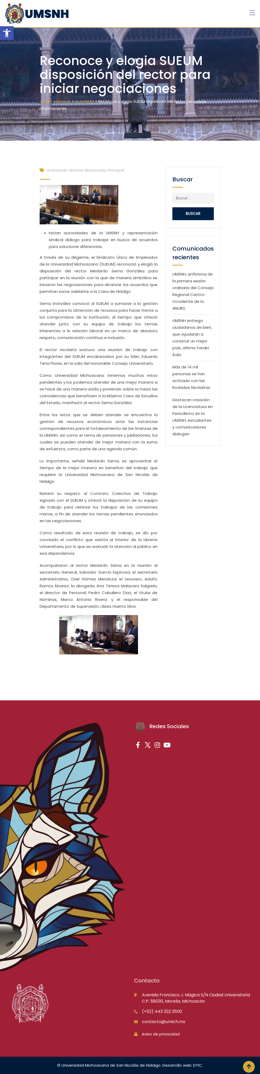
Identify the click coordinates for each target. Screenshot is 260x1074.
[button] (7, 33)
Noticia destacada (87, 170)
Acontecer (57, 170)
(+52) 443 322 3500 (162, 1011)
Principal (116, 170)
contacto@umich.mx (163, 1022)
